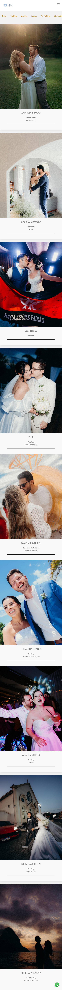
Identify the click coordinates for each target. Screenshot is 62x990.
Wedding (14, 16)
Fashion (34, 16)
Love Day (24, 16)
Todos (4, 16)
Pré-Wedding (45, 16)
